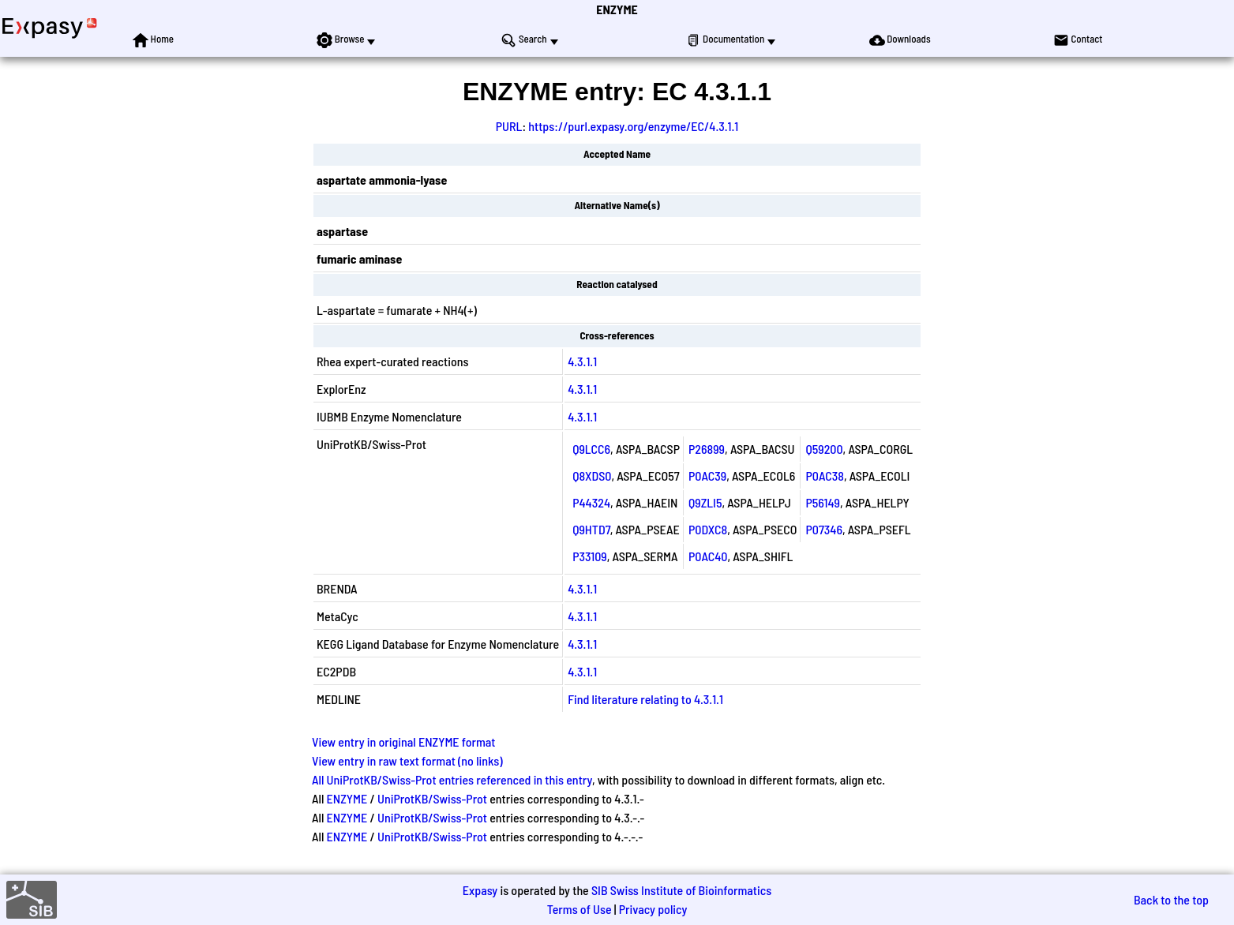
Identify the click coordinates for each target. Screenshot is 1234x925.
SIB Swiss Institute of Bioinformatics (681, 889)
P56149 (822, 502)
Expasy (480, 889)
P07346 (823, 529)
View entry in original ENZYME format (404, 741)
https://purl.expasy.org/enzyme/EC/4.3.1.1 (633, 125)
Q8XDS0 (591, 475)
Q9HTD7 (591, 529)
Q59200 (823, 448)
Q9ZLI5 (705, 502)
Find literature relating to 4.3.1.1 (645, 698)
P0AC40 (707, 556)
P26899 (706, 448)
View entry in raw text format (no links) (407, 760)
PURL (509, 125)
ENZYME (616, 9)
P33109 (589, 556)
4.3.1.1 (582, 361)
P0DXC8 (707, 529)
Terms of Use (579, 908)
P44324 (591, 502)
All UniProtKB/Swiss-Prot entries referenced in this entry (452, 779)
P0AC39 (707, 475)
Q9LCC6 (591, 448)
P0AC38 (824, 475)
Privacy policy (653, 908)
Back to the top (1171, 899)
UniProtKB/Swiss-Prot (432, 798)
